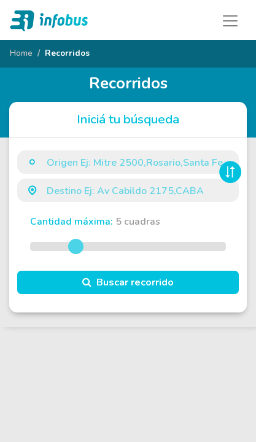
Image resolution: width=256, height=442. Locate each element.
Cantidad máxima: (95, 221)
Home (21, 53)
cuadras (137, 221)
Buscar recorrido (128, 282)
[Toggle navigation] (230, 21)
